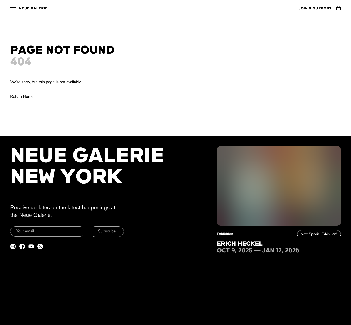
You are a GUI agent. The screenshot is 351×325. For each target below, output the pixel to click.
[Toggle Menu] (13, 8)
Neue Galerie (33, 8)
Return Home (21, 97)
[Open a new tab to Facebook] (22, 246)
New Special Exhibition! (319, 234)
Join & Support (315, 8)
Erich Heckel (240, 244)
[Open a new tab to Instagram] (13, 246)
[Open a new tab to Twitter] (40, 246)
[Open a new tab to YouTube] (31, 246)
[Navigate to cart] (338, 8)
